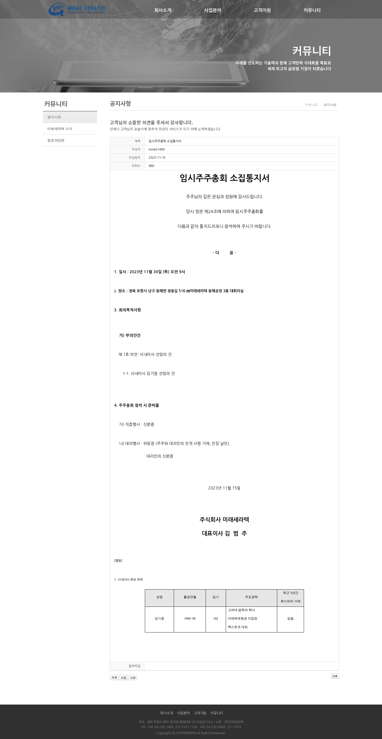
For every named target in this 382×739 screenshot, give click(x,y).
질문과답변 (55, 140)
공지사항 (54, 117)
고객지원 (262, 10)
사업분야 (212, 10)
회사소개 (162, 10)
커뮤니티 (312, 10)
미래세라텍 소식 (59, 128)
